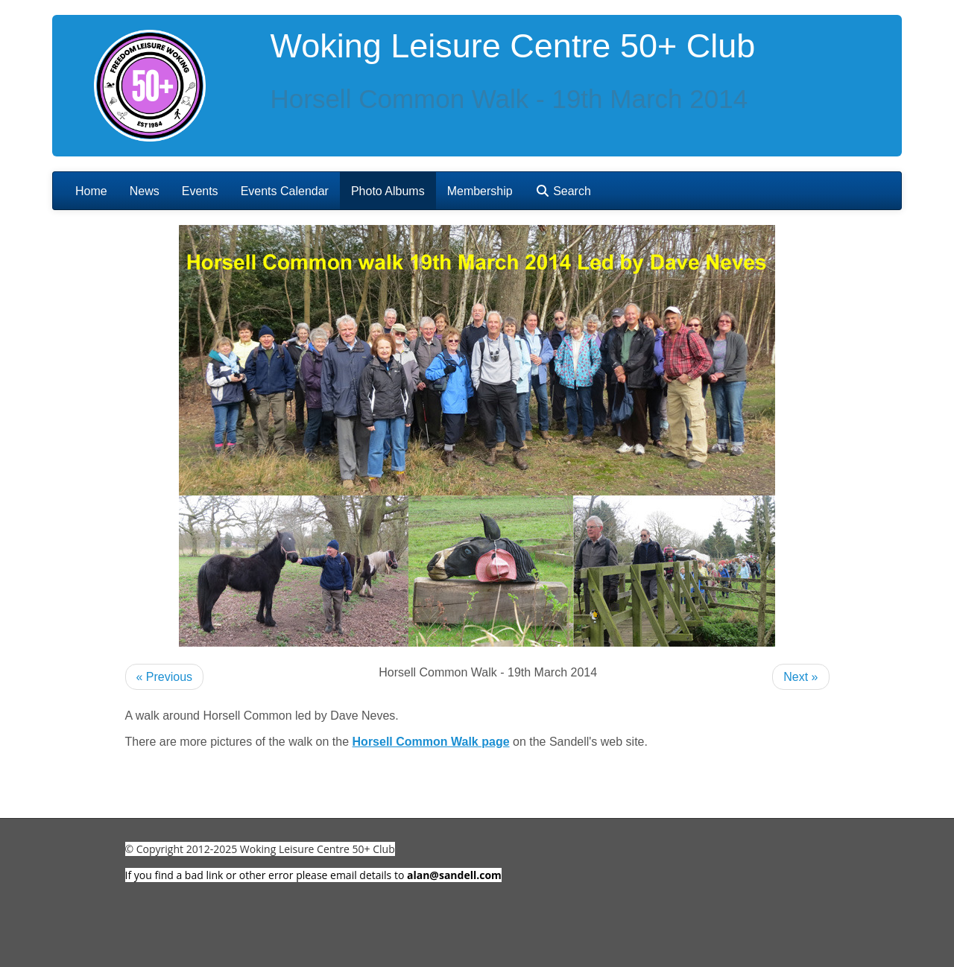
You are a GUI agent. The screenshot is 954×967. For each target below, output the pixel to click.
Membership (480, 191)
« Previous (164, 676)
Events (200, 191)
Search (563, 191)
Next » (800, 676)
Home (91, 191)
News (144, 191)
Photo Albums (388, 191)
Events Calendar (285, 191)
